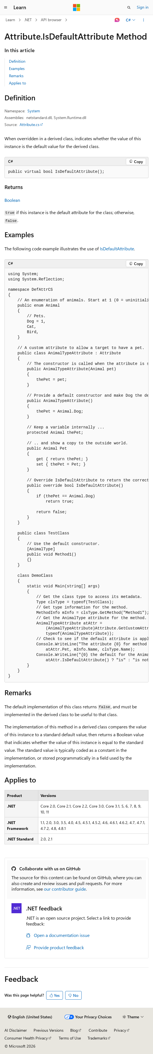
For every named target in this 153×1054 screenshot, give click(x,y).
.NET (28, 19)
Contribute (98, 1030)
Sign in (143, 7)
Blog (74, 1030)
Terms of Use (70, 1038)
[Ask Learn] (117, 20)
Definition (17, 61)
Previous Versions (48, 1030)
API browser (51, 19)
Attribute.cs (29, 124)
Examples (17, 68)
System (33, 110)
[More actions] (144, 20)
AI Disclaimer (15, 1030)
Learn (10, 19)
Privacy (120, 1030)
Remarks (16, 75)
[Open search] (129, 8)
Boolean (12, 200)
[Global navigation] (5, 8)
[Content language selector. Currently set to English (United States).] (30, 1016)
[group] (76, 475)
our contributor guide (65, 889)
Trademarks (97, 1038)
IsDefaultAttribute (117, 248)
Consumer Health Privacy (26, 1038)
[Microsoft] (76, 7)
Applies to (17, 83)
